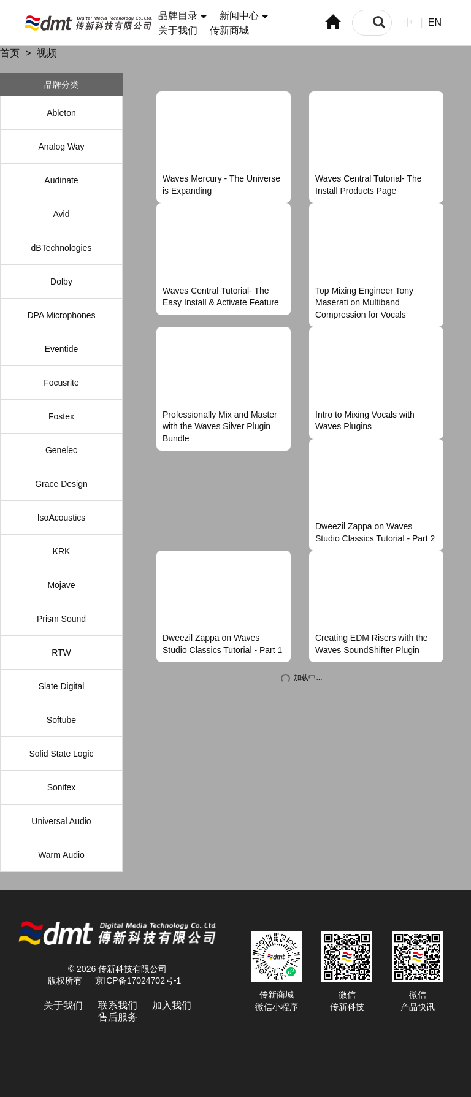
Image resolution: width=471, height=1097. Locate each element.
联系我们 (117, 1005)
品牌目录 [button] (182, 15)
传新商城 (229, 30)
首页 (10, 53)
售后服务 (117, 1017)
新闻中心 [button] (244, 15)
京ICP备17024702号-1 (138, 980)
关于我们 (177, 30)
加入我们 (171, 1005)
